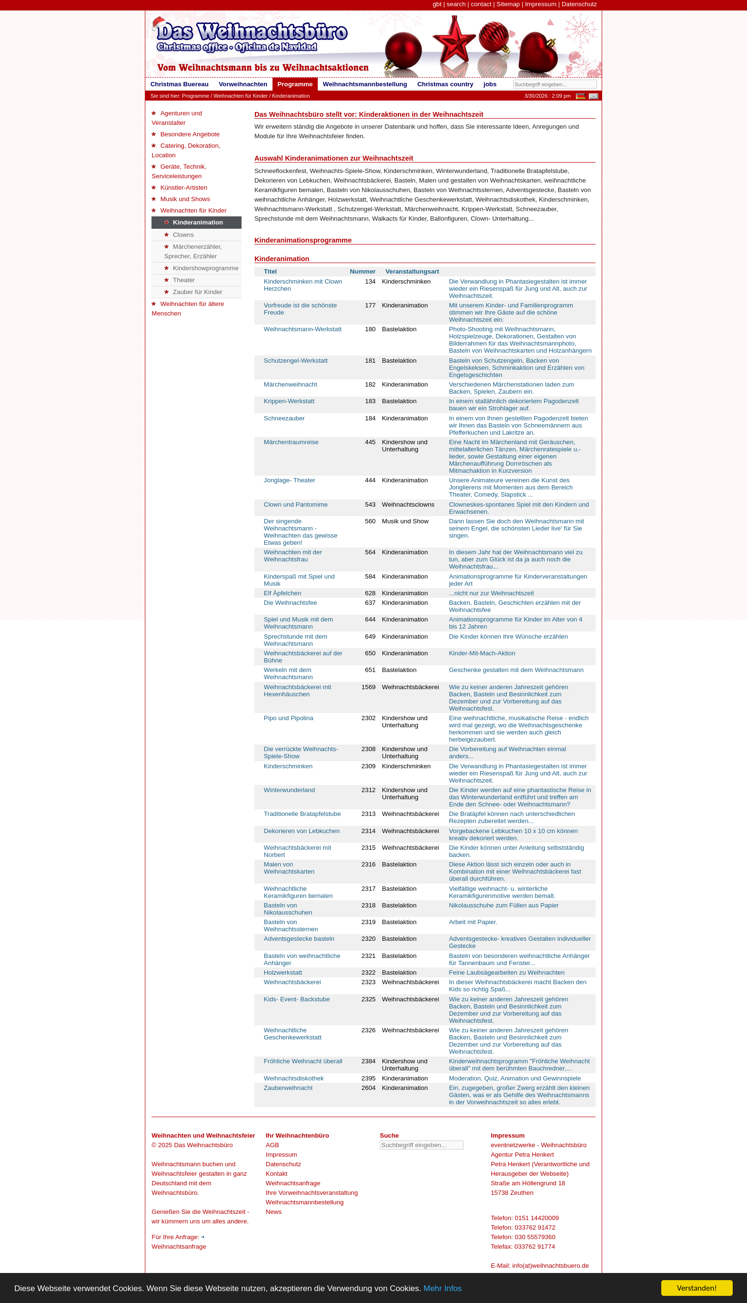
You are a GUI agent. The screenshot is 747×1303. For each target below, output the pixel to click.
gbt (437, 4)
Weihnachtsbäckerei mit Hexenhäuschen (297, 690)
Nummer (362, 271)
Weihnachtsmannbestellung (305, 1202)
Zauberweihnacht (288, 1087)
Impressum (540, 4)
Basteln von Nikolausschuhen (288, 909)
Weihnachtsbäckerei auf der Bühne (303, 657)
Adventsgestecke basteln (299, 938)
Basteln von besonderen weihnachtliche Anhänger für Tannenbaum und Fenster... (519, 959)
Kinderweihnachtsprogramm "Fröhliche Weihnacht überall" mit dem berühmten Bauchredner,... (519, 1065)
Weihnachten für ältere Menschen (187, 308)
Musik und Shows (180, 199)
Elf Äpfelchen (283, 593)
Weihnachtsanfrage (293, 1183)
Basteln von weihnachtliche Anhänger (302, 959)
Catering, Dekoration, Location (185, 150)
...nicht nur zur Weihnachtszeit (491, 593)
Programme (195, 96)
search (456, 4)
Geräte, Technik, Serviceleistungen (178, 171)
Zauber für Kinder (193, 291)
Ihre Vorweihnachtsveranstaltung (312, 1192)
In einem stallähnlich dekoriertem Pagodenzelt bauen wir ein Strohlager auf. (514, 404)
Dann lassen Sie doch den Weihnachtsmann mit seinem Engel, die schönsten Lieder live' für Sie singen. (516, 528)
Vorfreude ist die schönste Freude (300, 309)
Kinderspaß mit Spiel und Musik (299, 580)
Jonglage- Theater (289, 480)
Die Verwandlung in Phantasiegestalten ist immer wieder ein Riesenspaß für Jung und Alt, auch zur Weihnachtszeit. (518, 288)
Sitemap (508, 4)
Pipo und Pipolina (288, 718)
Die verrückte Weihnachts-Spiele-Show (301, 752)
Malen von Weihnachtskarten (289, 868)
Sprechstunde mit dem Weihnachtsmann (295, 640)
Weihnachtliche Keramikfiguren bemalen (298, 892)
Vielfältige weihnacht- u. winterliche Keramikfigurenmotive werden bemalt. (502, 892)
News (274, 1211)
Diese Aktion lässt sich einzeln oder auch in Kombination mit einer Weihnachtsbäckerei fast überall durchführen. (515, 871)
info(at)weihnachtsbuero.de (550, 1265)
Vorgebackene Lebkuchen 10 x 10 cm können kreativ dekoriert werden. (513, 834)
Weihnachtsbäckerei (292, 982)
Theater (179, 280)
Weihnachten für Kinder (240, 96)
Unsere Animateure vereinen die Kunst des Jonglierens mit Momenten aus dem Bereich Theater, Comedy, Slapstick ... (511, 487)
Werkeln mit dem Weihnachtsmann (288, 673)
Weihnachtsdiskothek (294, 1078)
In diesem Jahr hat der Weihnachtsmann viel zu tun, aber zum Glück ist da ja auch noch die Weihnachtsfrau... (516, 559)
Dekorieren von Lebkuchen (302, 831)
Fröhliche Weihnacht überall (303, 1061)
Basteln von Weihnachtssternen (291, 925)
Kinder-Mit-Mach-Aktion (482, 653)
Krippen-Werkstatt (289, 401)
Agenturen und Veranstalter (176, 118)
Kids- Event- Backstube (297, 999)
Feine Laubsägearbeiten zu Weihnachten (507, 972)
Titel (270, 271)
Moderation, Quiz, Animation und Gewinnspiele (515, 1078)
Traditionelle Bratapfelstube (302, 813)
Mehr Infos (443, 1288)
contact (481, 4)
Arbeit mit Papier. (473, 922)
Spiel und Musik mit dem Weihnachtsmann (298, 623)
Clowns (179, 234)
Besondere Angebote (185, 134)
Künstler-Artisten (179, 187)
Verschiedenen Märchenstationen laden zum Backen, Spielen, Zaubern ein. (511, 388)
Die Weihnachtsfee (290, 602)
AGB (272, 1145)
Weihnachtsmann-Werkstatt (303, 329)
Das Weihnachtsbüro (203, 1145)
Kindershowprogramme (201, 268)
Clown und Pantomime (296, 504)
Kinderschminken (288, 766)
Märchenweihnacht (290, 384)
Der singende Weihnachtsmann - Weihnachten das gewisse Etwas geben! (301, 532)
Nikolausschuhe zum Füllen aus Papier (503, 905)
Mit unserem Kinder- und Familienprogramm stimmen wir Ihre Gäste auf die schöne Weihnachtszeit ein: (511, 312)
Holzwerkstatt (283, 972)
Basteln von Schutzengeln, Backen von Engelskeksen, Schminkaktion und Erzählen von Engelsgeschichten (517, 367)
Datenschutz (579, 4)
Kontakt (276, 1173)
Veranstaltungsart (412, 271)
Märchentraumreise (291, 442)
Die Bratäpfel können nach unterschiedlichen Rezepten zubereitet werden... (512, 817)
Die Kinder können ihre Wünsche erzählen (508, 636)
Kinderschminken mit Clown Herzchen (303, 285)
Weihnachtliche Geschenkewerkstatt (293, 1034)
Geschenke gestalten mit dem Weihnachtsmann (516, 669)
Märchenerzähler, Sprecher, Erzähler (193, 251)
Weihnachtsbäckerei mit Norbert (297, 851)
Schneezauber (284, 418)
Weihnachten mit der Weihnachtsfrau (293, 556)
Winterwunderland (289, 790)
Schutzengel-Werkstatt (296, 360)
